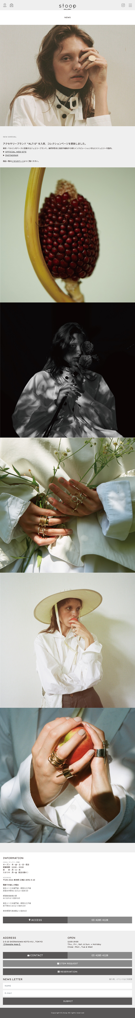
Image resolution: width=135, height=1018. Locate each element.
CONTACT (36, 955)
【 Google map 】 (12, 944)
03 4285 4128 (100, 920)
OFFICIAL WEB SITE (15, 152)
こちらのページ (18, 161)
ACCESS (36, 920)
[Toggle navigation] (130, 5)
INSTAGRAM (11, 155)
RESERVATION (68, 971)
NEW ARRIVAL (9, 137)
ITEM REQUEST (69, 963)
